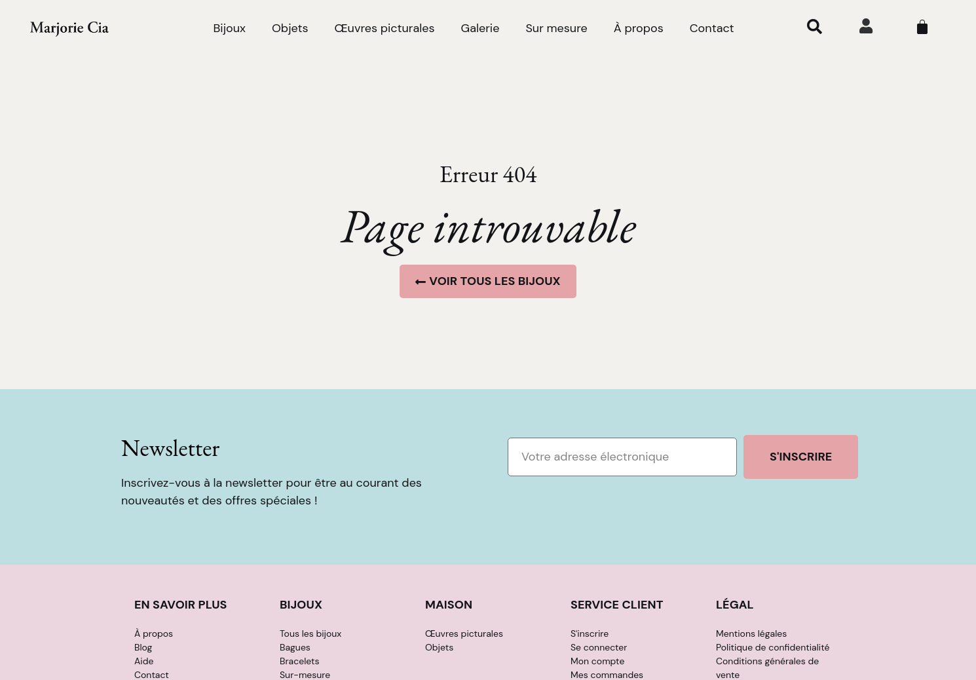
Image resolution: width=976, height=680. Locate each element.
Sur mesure (556, 28)
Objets (290, 28)
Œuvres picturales (385, 28)
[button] (814, 25)
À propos (639, 28)
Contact (712, 28)
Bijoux (229, 28)
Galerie (479, 28)
